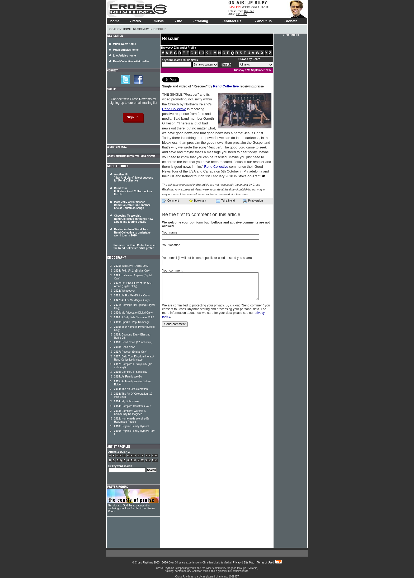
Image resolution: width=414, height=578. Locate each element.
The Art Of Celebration (131, 389)
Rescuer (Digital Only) (130, 351)
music (157, 21)
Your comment (172, 270)
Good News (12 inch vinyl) (133, 342)
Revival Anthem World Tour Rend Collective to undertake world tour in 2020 (132, 232)
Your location (171, 245)
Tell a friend (225, 201)
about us (263, 21)
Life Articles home (124, 55)
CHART (264, 7)
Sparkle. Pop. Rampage (132, 322)
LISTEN (234, 7)
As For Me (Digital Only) (132, 295)
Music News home (124, 44)
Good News (124, 347)
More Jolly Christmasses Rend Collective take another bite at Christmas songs (132, 205)
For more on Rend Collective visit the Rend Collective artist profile (135, 247)
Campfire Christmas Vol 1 (133, 406)
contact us (231, 21)
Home (127, 29)
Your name (169, 232)
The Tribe (241, 14)
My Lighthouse (126, 401)
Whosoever (124, 290)
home (114, 21)
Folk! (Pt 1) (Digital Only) (132, 270)
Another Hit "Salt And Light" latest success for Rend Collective (133, 177)
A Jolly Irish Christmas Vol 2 (134, 317)
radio (135, 21)
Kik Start (249, 11)
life (178, 21)
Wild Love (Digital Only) (131, 265)
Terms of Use (264, 562)
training (200, 21)
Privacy (237, 562)
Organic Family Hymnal (131, 426)
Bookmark (197, 200)
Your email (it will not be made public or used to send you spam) (207, 258)
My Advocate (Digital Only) (133, 312)
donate (290, 21)
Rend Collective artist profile (131, 61)
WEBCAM (249, 7)
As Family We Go (128, 376)
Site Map (249, 562)
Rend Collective (226, 86)
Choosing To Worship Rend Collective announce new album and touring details (133, 218)
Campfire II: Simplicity (130, 371)
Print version (253, 201)
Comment (170, 201)
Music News (141, 29)
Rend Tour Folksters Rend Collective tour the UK (133, 191)
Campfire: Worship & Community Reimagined (130, 412)
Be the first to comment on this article (201, 214)
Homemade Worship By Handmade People (131, 420)
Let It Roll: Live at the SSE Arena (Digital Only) (133, 285)
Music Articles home (126, 49)
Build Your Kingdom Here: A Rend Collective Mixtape (134, 358)
